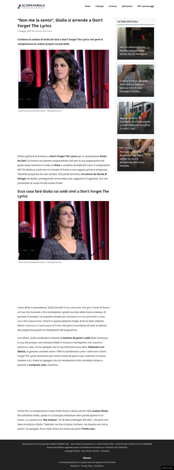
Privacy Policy (87, 466)
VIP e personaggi (145, 6)
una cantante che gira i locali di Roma (87, 307)
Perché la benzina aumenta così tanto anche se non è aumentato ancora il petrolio (132, 158)
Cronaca (113, 6)
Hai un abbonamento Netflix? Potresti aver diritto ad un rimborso (133, 50)
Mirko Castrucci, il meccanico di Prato (39, 325)
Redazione (74, 466)
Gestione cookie (167, 468)
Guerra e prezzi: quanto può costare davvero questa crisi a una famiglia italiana (134, 86)
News (87, 6)
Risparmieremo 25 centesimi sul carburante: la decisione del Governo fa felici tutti (135, 123)
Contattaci (104, 451)
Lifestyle (99, 6)
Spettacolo (127, 6)
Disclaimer (99, 466)
